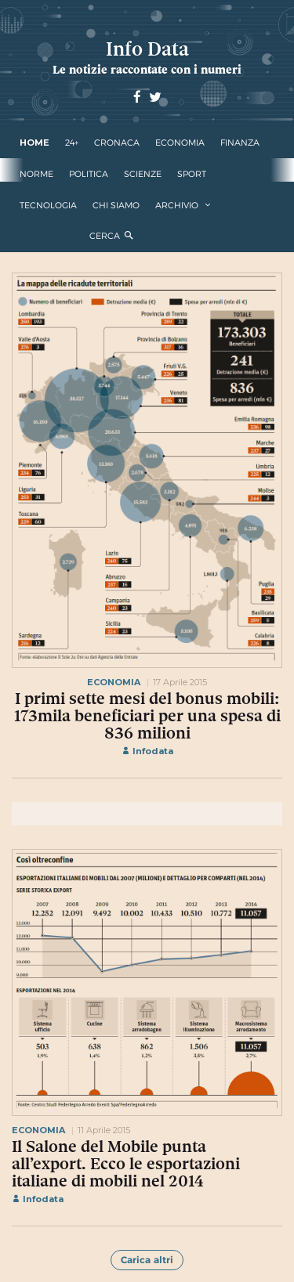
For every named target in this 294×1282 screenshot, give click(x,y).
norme (36, 173)
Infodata (147, 751)
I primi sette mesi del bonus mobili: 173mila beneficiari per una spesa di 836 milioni (147, 715)
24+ (71, 142)
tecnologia (48, 205)
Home (34, 142)
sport (191, 173)
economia (180, 142)
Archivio (176, 205)
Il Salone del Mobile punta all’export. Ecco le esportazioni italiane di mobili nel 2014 (126, 1163)
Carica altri (147, 1260)
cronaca (117, 142)
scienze (143, 173)
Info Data (147, 49)
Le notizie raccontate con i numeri (147, 69)
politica (88, 173)
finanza (240, 142)
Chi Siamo (116, 205)
